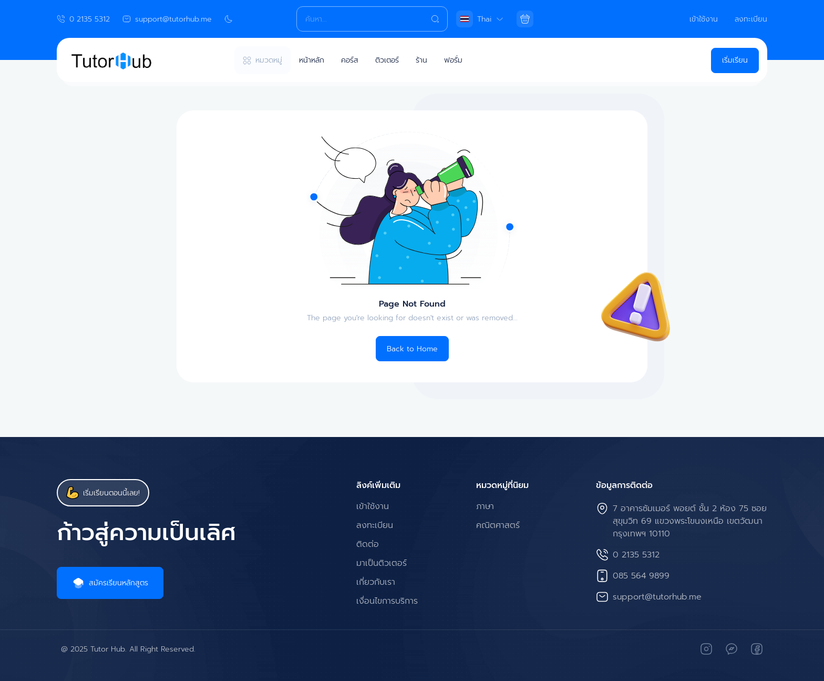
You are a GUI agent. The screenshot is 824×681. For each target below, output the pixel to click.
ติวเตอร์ (387, 60)
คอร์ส (349, 60)
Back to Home (412, 348)
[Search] (372, 19)
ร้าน (421, 60)
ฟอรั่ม (453, 60)
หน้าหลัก (311, 60)
